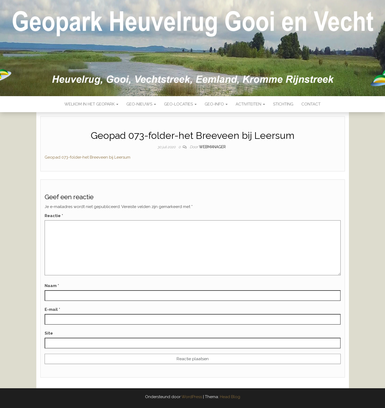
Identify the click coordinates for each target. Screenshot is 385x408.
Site (49, 333)
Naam (52, 285)
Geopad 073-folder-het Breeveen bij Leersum (87, 157)
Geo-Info (216, 104)
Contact (311, 104)
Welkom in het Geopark (91, 104)
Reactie (54, 215)
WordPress (191, 396)
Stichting (283, 104)
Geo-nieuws (141, 104)
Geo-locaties (180, 104)
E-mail (52, 309)
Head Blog (230, 396)
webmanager (212, 147)
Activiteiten (250, 104)
